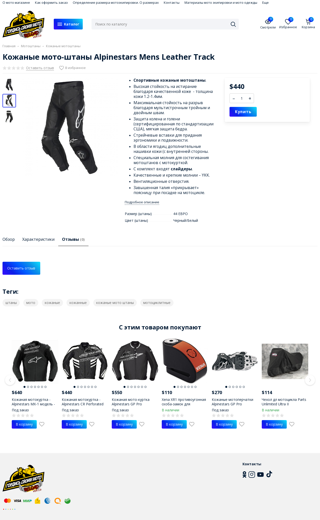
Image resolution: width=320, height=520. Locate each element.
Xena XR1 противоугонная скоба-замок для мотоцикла (184, 404)
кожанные (78, 302)
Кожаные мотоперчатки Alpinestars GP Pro (232, 401)
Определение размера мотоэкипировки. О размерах (116, 2)
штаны (11, 302)
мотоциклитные (156, 302)
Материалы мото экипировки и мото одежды (220, 2)
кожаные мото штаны (115, 302)
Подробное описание (142, 202)
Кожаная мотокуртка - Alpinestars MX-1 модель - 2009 (33, 404)
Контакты (172, 2)
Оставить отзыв (21, 268)
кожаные (52, 302)
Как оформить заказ (51, 2)
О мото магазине (16, 2)
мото (30, 302)
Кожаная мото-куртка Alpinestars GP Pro (131, 401)
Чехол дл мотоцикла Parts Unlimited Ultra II (284, 401)
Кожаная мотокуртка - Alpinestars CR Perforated (83, 401)
